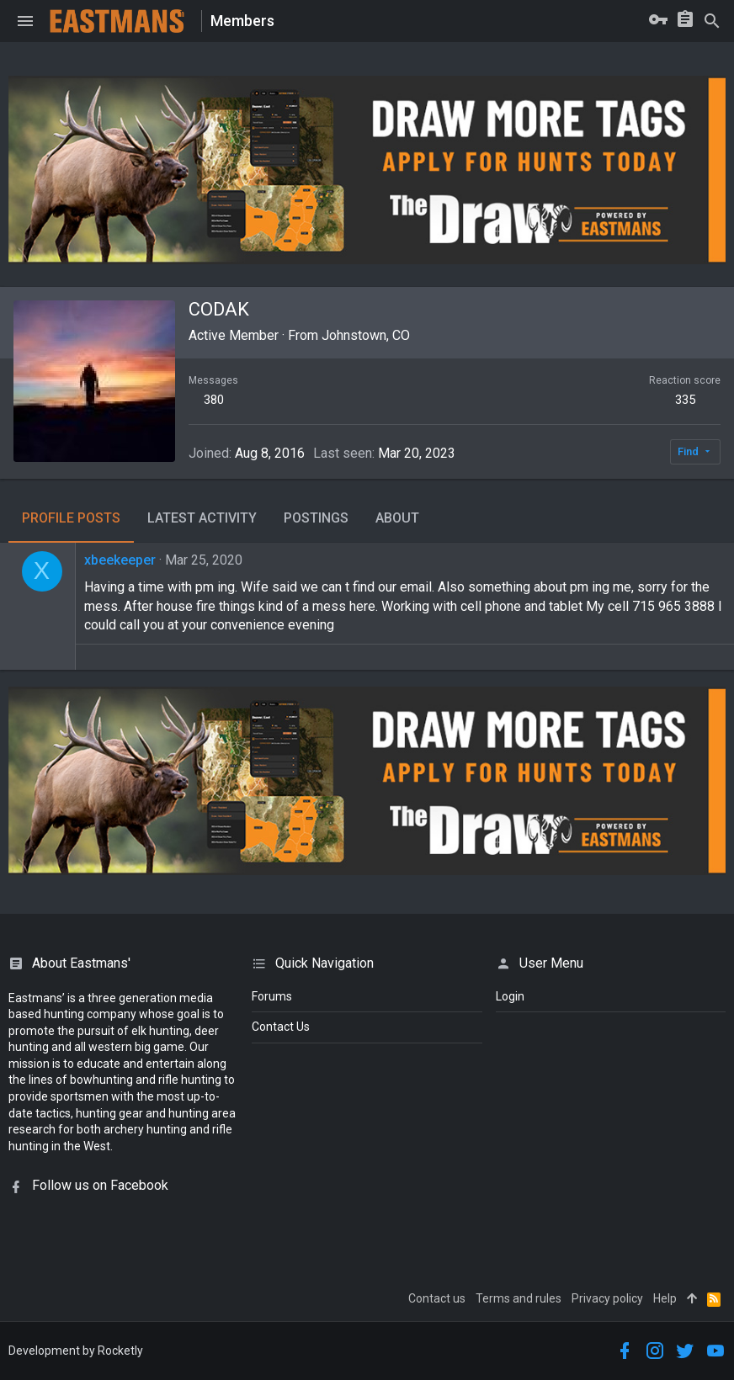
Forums (272, 996)
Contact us (436, 1298)
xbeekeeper (120, 560)
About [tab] (397, 518)
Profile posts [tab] (71, 518)
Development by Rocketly (75, 1350)
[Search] (712, 21)
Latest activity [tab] (202, 518)
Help (665, 1298)
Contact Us (281, 1026)
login (510, 996)
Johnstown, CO (366, 335)
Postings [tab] (316, 518)
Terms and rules (518, 1298)
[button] (25, 21)
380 (214, 399)
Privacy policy (607, 1298)
